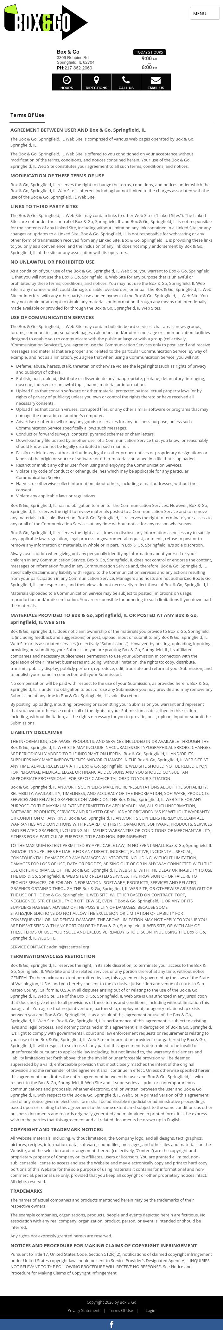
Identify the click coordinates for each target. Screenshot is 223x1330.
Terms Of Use (121, 1310)
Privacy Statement (84, 1310)
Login (150, 1310)
